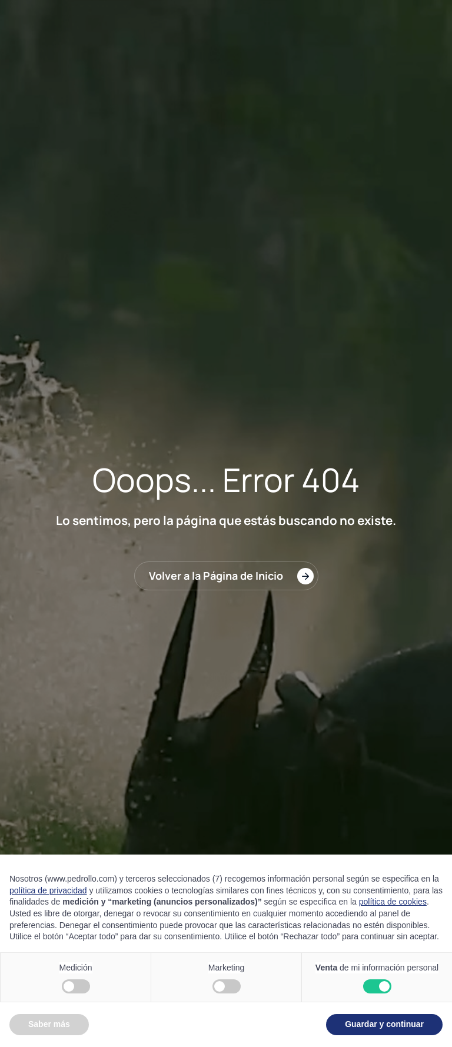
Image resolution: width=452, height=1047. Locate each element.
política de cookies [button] (393, 901)
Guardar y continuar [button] (384, 1024)
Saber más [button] (49, 1024)
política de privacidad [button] (48, 890)
